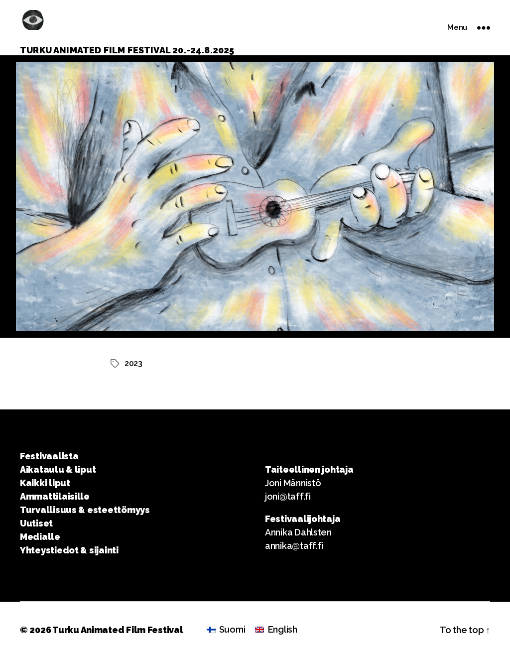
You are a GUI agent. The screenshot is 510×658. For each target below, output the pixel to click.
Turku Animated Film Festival (117, 630)
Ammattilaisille (55, 496)
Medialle (40, 536)
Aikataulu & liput (58, 469)
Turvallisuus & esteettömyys (85, 510)
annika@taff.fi (294, 545)
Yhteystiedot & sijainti (69, 550)
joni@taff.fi (288, 496)
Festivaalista (49, 456)
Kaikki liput (45, 483)
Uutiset (36, 523)
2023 (133, 363)
